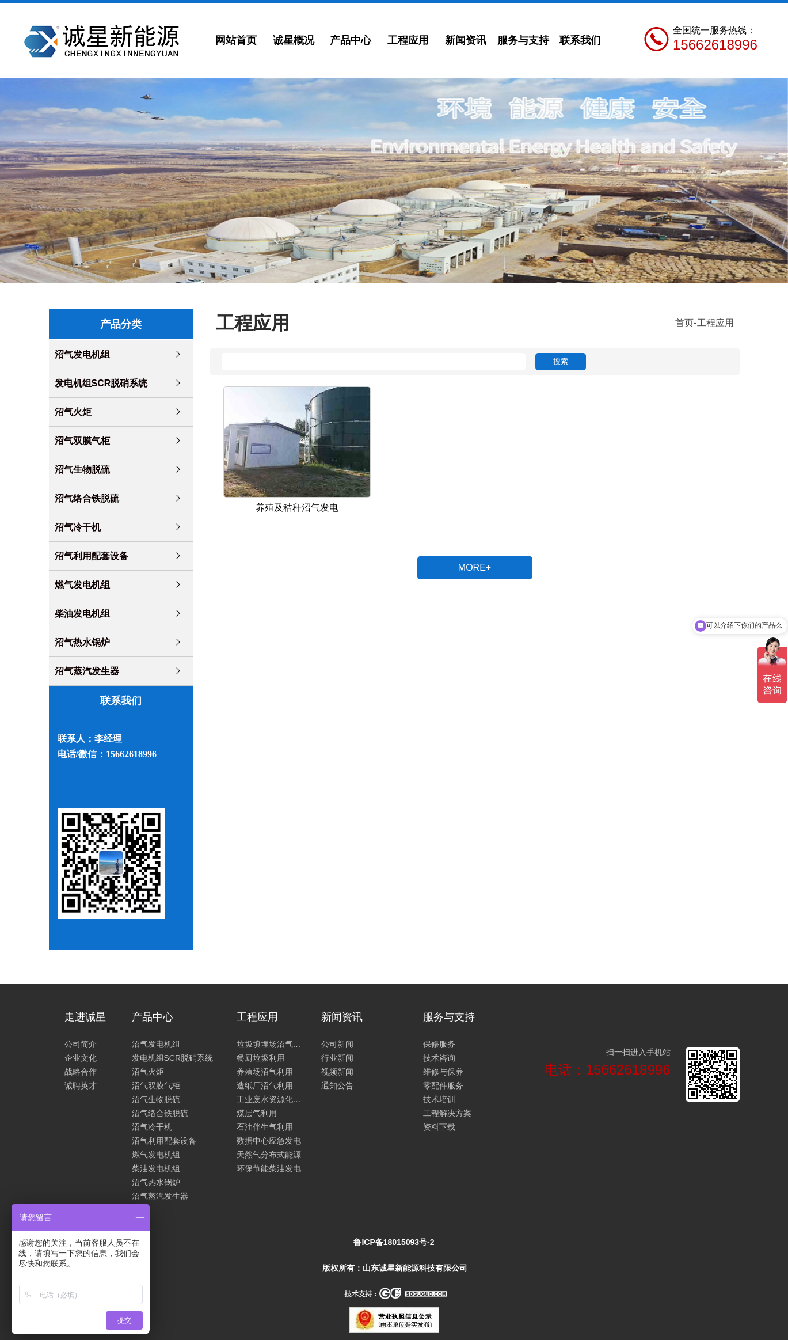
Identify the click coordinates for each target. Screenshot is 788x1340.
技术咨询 (439, 1057)
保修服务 (439, 1044)
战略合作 (80, 1071)
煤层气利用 (257, 1113)
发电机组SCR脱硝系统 (101, 383)
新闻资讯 (465, 40)
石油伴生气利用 (265, 1127)
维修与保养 (443, 1071)
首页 (684, 323)
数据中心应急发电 (269, 1140)
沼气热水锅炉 (82, 642)
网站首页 (236, 40)
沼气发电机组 (82, 354)
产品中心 (350, 40)
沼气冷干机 (78, 527)
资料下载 (439, 1127)
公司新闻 (337, 1044)
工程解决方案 (447, 1113)
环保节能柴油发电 (269, 1168)
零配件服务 (443, 1085)
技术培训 (439, 1099)
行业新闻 (337, 1057)
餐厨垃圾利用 (261, 1057)
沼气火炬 (73, 412)
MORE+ (474, 567)
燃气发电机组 (82, 585)
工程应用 (408, 40)
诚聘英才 (80, 1085)
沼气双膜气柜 (82, 441)
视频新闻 (337, 1071)
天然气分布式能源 (269, 1154)
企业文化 (80, 1057)
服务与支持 (523, 40)
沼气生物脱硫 (82, 469)
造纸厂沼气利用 (265, 1085)
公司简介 (80, 1044)
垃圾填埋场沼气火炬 (271, 1044)
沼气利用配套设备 (91, 556)
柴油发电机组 (82, 613)
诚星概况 (293, 40)
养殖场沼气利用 (265, 1071)
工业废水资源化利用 (271, 1099)
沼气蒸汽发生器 (87, 671)
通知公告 (337, 1085)
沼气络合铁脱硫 (87, 498)
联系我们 (580, 40)
